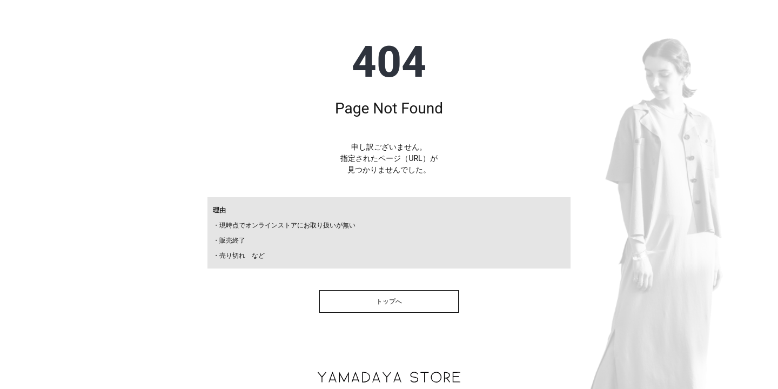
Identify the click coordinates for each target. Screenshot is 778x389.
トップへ (389, 301)
